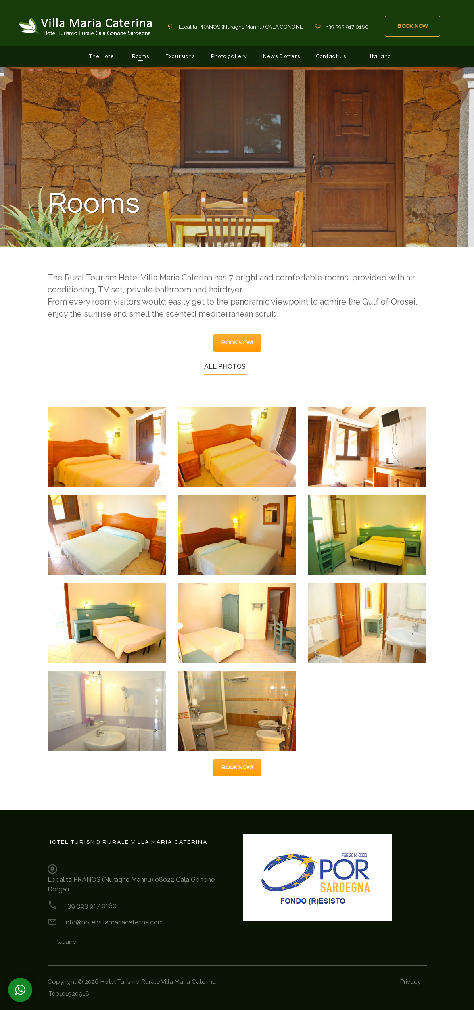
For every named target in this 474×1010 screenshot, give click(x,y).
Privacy (410, 981)
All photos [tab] (225, 366)
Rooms (140, 56)
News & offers (281, 56)
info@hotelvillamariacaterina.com (114, 922)
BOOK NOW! (237, 343)
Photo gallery (229, 56)
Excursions (180, 56)
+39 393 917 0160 (91, 906)
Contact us (331, 56)
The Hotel (102, 56)
